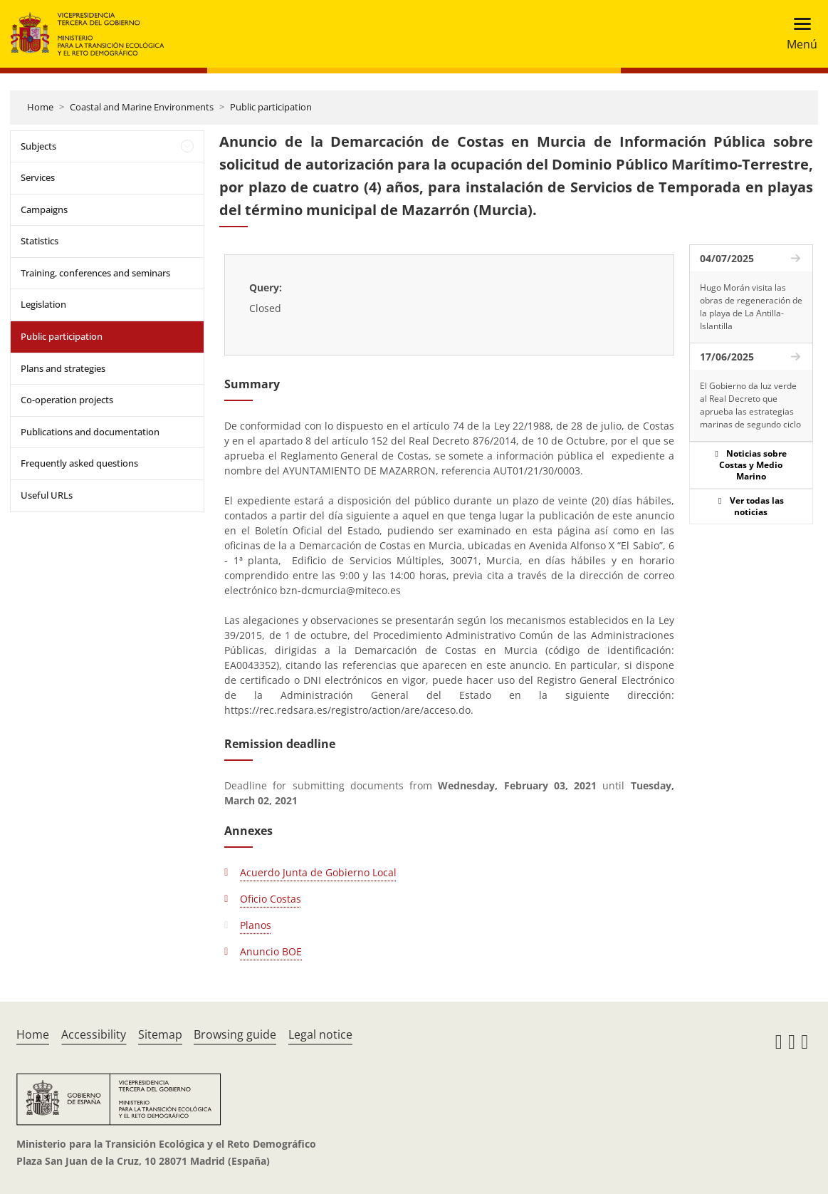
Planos (255, 925)
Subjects (38, 146)
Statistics (39, 240)
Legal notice (320, 1034)
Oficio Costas (270, 898)
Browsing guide (235, 1034)
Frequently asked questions (79, 463)
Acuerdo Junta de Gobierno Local (318, 872)
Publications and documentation (90, 431)
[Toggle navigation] (797, 34)
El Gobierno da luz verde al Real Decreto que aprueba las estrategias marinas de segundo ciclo (750, 405)
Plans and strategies (63, 368)
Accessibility (93, 1034)
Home (40, 106)
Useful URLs (47, 495)
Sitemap (160, 1034)
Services (38, 177)
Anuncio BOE (271, 951)
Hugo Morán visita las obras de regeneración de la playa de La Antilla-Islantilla (751, 306)
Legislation (43, 304)
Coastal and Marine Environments (142, 106)
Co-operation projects (67, 399)
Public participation (271, 106)
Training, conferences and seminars (95, 272)
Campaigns (44, 209)
